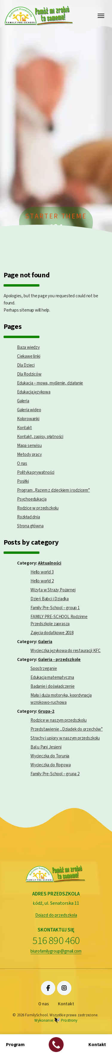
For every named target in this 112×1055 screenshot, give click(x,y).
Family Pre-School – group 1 (55, 608)
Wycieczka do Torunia (49, 756)
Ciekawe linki (28, 356)
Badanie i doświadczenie (52, 686)
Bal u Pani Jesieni (46, 747)
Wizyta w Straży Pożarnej (52, 590)
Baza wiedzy (28, 347)
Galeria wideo (29, 410)
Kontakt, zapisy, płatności (40, 437)
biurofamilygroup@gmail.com (55, 951)
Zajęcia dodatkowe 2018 (51, 633)
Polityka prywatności (35, 472)
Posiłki (23, 481)
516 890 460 (56, 941)
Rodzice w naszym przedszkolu (58, 720)
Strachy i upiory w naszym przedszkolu (65, 738)
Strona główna (30, 526)
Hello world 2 (42, 581)
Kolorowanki (28, 419)
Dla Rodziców (29, 374)
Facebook (48, 988)
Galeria (23, 401)
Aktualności (49, 563)
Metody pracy (29, 454)
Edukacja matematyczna (52, 677)
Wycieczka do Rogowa (50, 765)
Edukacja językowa (33, 392)
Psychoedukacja (31, 499)
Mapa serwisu (29, 446)
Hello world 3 (42, 572)
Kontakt (24, 428)
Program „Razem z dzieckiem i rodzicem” (53, 490)
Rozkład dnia (28, 517)
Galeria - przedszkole (59, 660)
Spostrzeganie (43, 668)
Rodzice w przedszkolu (38, 508)
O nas (22, 463)
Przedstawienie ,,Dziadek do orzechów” (66, 729)
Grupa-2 (46, 711)
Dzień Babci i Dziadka (49, 599)
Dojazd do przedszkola (56, 915)
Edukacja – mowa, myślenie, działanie (50, 383)
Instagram (64, 988)
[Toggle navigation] (101, 16)
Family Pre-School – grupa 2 (54, 774)
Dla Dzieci (26, 365)
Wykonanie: (55, 1020)
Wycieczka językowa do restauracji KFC (65, 651)
